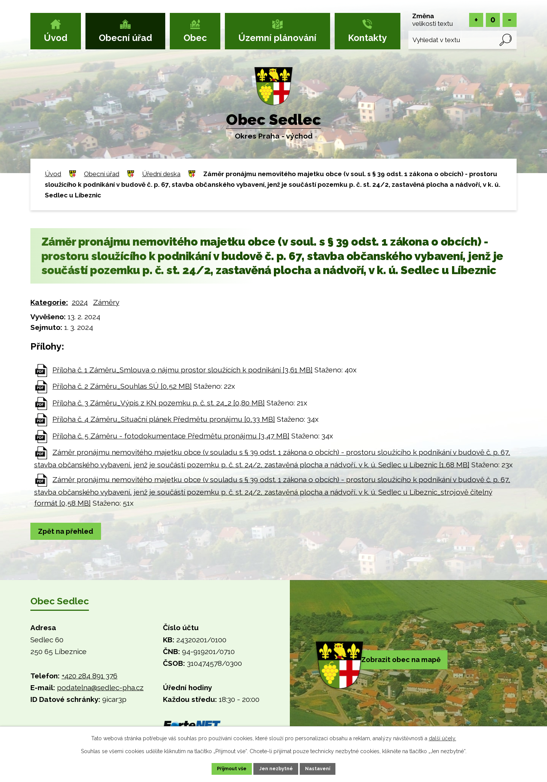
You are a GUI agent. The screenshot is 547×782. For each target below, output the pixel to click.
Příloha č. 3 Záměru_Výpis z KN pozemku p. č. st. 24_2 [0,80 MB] (158, 403)
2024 (80, 302)
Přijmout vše (223, 768)
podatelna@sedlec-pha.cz (100, 688)
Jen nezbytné (276, 768)
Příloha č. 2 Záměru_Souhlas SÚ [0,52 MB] (122, 386)
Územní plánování (277, 38)
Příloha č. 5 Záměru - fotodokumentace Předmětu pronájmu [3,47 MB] (170, 436)
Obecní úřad (125, 38)
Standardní (493, 20)
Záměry (106, 302)
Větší (476, 20)
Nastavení (326, 768)
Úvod (55, 38)
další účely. (442, 737)
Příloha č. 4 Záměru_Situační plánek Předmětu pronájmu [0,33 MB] (163, 419)
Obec (195, 38)
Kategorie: (49, 302)
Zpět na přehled (69, 532)
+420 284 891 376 (89, 676)
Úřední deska (161, 174)
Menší (510, 20)
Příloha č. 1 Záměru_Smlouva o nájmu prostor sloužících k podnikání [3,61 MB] (182, 370)
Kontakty (367, 38)
